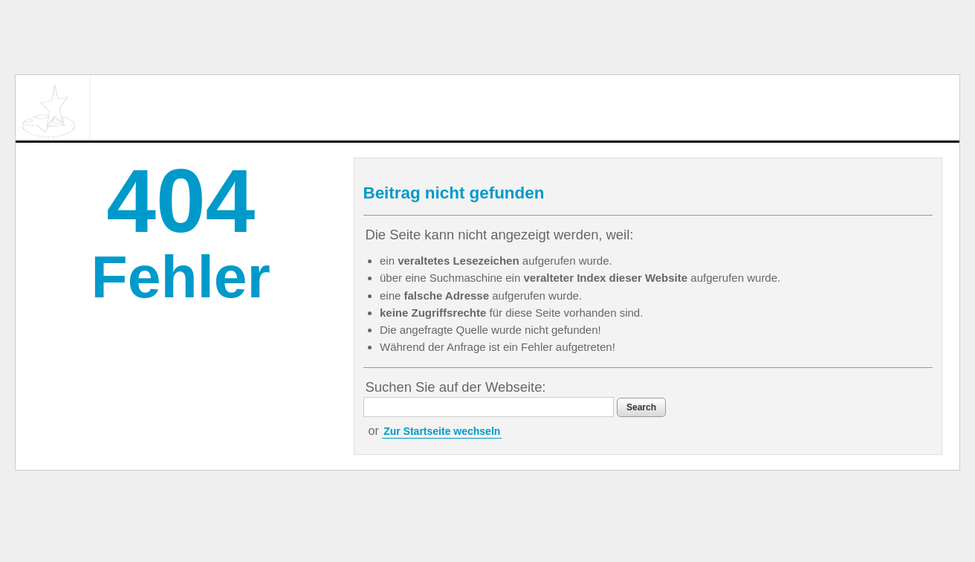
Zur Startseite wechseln (441, 431)
